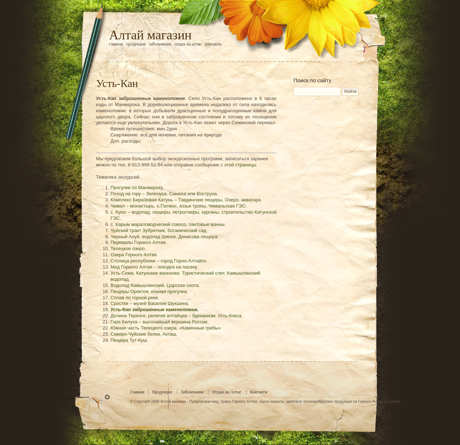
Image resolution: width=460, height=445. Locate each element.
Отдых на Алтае (187, 44)
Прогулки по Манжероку (136, 187)
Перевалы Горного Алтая (137, 242)
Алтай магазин (150, 35)
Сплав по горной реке (134, 297)
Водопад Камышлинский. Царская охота (154, 285)
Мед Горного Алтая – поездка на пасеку (153, 267)
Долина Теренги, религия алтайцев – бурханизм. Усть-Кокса (176, 315)
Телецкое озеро (127, 248)
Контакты (213, 44)
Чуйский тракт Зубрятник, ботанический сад (158, 230)
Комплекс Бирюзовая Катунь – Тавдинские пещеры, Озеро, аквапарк (185, 199)
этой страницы (240, 164)
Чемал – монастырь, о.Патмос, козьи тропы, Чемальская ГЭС (178, 206)
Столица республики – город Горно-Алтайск (158, 260)
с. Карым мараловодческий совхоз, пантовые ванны (167, 224)
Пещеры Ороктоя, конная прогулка (148, 291)
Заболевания (160, 44)
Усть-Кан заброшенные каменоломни (154, 309)
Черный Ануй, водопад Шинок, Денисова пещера (163, 236)
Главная (116, 44)
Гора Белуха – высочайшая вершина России (158, 321)
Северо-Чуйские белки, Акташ (143, 334)
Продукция (136, 44)
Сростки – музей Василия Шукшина (149, 303)
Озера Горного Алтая (133, 254)
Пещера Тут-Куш (128, 340)
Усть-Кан (117, 83)
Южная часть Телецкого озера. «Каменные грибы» (165, 328)
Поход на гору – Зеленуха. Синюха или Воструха (163, 193)
